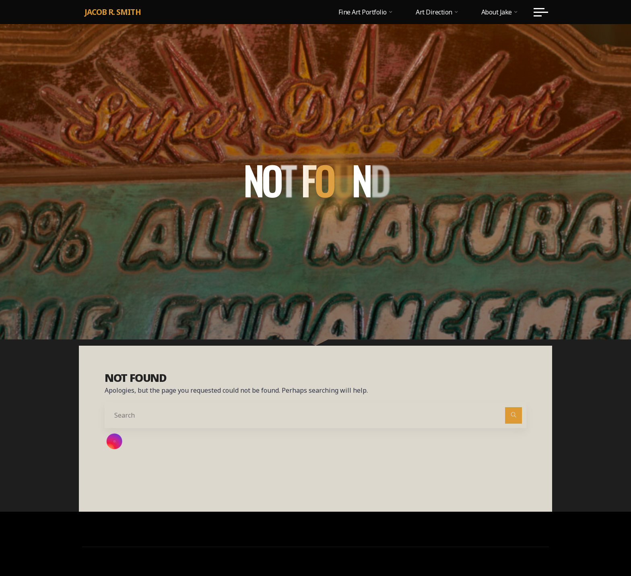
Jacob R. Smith (113, 11)
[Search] (513, 415)
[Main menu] (541, 12)
